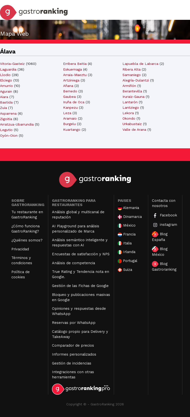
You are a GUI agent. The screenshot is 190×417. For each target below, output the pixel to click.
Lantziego (130, 107)
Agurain (6, 91)
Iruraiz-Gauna (133, 97)
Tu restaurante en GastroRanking (27, 214)
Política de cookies (20, 274)
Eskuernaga (72, 69)
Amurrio (6, 86)
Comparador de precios (73, 345)
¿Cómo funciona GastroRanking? (25, 229)
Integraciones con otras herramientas (73, 374)
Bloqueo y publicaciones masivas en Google (81, 297)
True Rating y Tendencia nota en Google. (80, 274)
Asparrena (8, 113)
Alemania (128, 208)
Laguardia (8, 69)
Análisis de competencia (73, 263)
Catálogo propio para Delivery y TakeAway (80, 334)
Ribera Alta (131, 69)
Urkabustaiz (132, 124)
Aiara (4, 97)
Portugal (128, 261)
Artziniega (71, 80)
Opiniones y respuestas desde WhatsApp (79, 311)
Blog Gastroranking (164, 266)
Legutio (6, 130)
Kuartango (71, 129)
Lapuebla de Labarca (140, 64)
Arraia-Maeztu (75, 75)
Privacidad (20, 249)
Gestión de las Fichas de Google (80, 286)
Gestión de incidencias (71, 363)
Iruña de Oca (73, 102)
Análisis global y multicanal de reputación (78, 214)
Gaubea (69, 97)
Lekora (128, 113)
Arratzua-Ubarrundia (17, 124)
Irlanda (126, 252)
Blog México (159, 251)
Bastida (6, 102)
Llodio (5, 75)
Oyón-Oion (9, 135)
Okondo (128, 118)
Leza (67, 113)
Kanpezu (70, 107)
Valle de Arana (134, 129)
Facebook (164, 215)
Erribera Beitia (75, 64)
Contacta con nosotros (163, 203)
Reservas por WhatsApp (73, 322)
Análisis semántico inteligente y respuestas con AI (80, 242)
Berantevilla (132, 91)
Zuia (3, 108)
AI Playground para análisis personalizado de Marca (75, 229)
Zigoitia (6, 119)
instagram (164, 225)
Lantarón (130, 102)
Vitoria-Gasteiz (12, 64)
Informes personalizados (74, 354)
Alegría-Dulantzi (135, 80)
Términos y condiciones (21, 260)
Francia (127, 234)
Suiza (125, 269)
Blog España (159, 236)
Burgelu (69, 124)
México (127, 225)
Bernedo (70, 91)
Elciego (6, 80)
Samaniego (131, 75)
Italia (125, 243)
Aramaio (70, 118)
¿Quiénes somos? (27, 240)
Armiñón (129, 86)
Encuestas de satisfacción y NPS (81, 254)
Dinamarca (130, 216)
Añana (68, 86)
